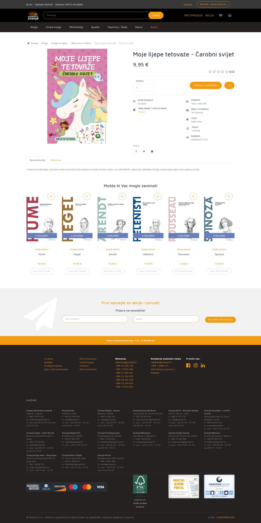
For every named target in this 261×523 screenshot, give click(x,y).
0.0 (222, 72)
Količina (139, 81)
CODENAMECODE (225, 517)
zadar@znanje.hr (37, 445)
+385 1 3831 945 (107, 461)
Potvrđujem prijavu (220, 319)
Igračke (95, 27)
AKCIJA (209, 15)
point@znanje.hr (108, 464)
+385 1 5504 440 (124, 369)
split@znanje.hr (179, 419)
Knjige (34, 27)
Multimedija (76, 27)
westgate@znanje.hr (145, 442)
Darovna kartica (88, 369)
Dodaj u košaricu (206, 85)
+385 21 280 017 (72, 461)
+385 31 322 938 (178, 439)
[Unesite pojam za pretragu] (103, 15)
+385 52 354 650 (124, 383)
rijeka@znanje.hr (108, 419)
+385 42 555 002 (214, 422)
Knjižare (187, 4)
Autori (154, 27)
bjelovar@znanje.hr (216, 442)
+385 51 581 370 (72, 439)
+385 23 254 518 (124, 376)
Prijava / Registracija (213, 4)
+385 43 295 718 (124, 365)
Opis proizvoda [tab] (37, 160)
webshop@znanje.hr (126, 362)
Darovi (139, 27)
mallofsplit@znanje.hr (75, 464)
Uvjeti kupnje (87, 362)
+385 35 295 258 (124, 379)
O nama (48, 358)
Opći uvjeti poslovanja (56, 369)
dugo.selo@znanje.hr (39, 467)
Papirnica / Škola (117, 27)
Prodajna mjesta (53, 365)
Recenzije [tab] (56, 160)
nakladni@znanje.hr (161, 362)
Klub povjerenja (88, 358)
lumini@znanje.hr (215, 425)
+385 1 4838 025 (36, 464)
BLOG (29, 4)
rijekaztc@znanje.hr (74, 442)
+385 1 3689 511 (159, 365)
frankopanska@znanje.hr (112, 442)
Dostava (84, 365)
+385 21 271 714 (178, 416)
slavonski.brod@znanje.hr (148, 419)
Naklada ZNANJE (44, 4)
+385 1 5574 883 (107, 439)
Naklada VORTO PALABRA (69, 4)
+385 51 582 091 (124, 372)
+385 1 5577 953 (124, 386)
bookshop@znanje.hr (40, 419)
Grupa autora (41, 249)
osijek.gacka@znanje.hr (183, 442)
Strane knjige (53, 27)
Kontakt (48, 362)
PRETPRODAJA (193, 15)
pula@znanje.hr (72, 419)
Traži (156, 15)
